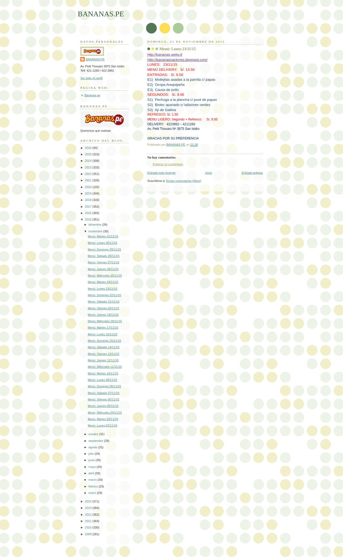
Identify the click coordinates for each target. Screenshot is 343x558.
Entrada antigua (252, 172)
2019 (88, 193)
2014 (88, 501)
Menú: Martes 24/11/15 (103, 282)
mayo (92, 466)
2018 (88, 199)
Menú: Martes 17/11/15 (103, 327)
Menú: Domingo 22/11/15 (104, 295)
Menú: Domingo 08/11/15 (104, 386)
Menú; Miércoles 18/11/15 (105, 321)
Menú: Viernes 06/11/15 (103, 399)
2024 (88, 160)
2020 (88, 187)
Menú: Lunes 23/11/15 (102, 288)
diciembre (95, 224)
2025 (88, 154)
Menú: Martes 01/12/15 (103, 236)
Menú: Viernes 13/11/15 (103, 353)
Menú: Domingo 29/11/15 (104, 249)
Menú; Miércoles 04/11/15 (105, 412)
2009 (88, 534)
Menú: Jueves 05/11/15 (103, 406)
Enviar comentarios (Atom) (183, 180)
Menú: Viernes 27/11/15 (103, 262)
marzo (93, 479)
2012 (88, 514)
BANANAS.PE (101, 14)
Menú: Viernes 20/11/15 (103, 308)
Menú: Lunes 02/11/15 (102, 425)
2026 (88, 147)
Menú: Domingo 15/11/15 (104, 340)
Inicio (208, 172)
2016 (88, 213)
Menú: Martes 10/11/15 (103, 373)
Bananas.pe (92, 95)
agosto (93, 447)
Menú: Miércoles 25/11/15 (105, 275)
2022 (88, 173)
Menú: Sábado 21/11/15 (104, 301)
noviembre (95, 231)
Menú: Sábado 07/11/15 (104, 393)
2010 (88, 527)
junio (91, 460)
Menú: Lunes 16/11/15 (102, 334)
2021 (88, 180)
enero (92, 492)
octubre (93, 434)
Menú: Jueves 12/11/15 (103, 360)
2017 (88, 206)
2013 (88, 507)
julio (91, 453)
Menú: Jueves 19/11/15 (103, 314)
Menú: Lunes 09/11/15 (102, 379)
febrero (93, 486)
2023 (88, 167)
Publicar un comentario (168, 164)
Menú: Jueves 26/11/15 (103, 269)
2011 (88, 521)
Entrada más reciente (161, 172)
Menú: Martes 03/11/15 (103, 419)
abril (91, 473)
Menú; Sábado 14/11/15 (104, 347)
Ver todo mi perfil (91, 78)
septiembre (96, 440)
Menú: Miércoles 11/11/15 (105, 366)
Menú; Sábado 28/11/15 (104, 256)
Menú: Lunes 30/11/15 (102, 242)
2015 (88, 219)
